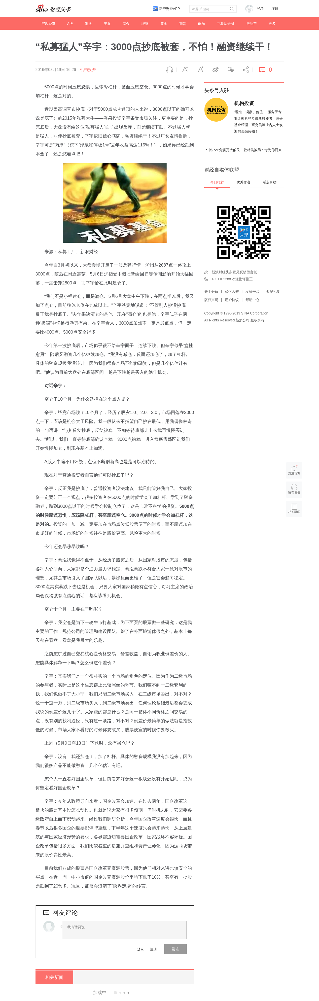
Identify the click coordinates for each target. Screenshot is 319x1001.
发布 (175, 949)
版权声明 (211, 300)
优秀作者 (243, 182)
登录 (140, 949)
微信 (229, 69)
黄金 (163, 24)
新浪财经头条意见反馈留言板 (234, 272)
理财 (145, 24)
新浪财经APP (169, 9)
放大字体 (199, 69)
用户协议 (232, 300)
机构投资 (88, 70)
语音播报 (169, 69)
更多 (272, 24)
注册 (274, 8)
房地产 (251, 24)
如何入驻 (232, 291)
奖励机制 (273, 291)
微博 (214, 69)
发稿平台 (252, 291)
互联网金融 (225, 24)
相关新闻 (54, 977)
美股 (107, 24)
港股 (88, 24)
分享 (244, 69)
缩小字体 (184, 69)
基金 (126, 24)
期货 (182, 24)
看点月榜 (270, 182)
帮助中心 (252, 300)
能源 (201, 24)
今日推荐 (217, 182)
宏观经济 (48, 24)
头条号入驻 (216, 90)
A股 (70, 24)
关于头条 (211, 291)
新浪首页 (294, 470)
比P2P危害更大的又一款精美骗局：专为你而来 (245, 150)
